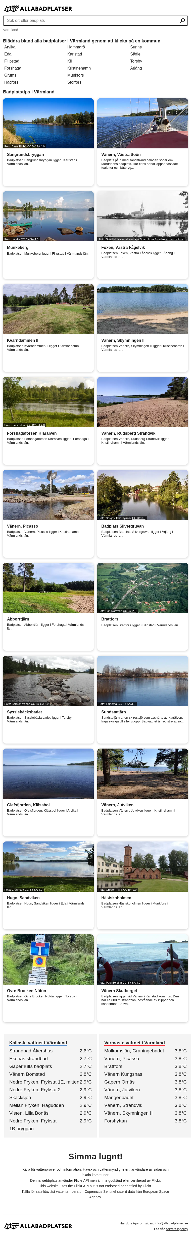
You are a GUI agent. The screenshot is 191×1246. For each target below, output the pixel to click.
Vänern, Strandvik (123, 1105)
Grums (10, 75)
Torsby (136, 61)
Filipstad (11, 61)
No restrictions (174, 239)
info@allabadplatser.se (171, 1223)
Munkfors (75, 75)
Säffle (135, 54)
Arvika (9, 47)
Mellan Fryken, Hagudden (36, 1105)
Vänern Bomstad (27, 1074)
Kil (69, 61)
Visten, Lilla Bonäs (29, 1113)
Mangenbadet (118, 1097)
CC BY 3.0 (139, 518)
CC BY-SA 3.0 (40, 703)
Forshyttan (115, 1120)
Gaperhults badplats (30, 1066)
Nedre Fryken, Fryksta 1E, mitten (44, 1082)
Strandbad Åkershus (31, 1050)
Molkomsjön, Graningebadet (134, 1050)
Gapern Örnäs (119, 1082)
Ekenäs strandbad (28, 1058)
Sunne (136, 47)
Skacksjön (20, 1097)
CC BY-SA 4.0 (36, 146)
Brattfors (113, 1066)
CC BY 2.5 (129, 610)
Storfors (74, 82)
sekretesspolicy (177, 1229)
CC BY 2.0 (130, 889)
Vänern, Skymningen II (128, 1113)
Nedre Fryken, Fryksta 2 (35, 1089)
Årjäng (136, 68)
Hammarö (76, 47)
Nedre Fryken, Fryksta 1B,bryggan (33, 1124)
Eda (7, 54)
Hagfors (11, 82)
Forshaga (12, 68)
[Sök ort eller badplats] (182, 21)
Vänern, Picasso (121, 1058)
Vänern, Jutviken (122, 1089)
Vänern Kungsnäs (123, 1074)
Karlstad (74, 54)
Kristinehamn (79, 68)
